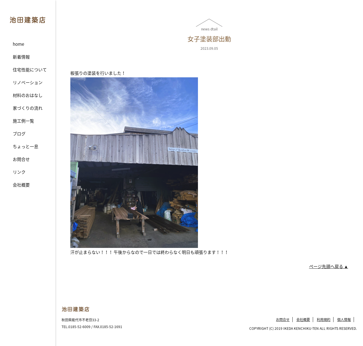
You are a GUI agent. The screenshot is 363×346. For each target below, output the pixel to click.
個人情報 (344, 319)
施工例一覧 (23, 121)
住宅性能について (30, 70)
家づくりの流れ (28, 108)
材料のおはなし (28, 95)
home (18, 44)
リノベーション (28, 82)
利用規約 (323, 319)
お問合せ (21, 159)
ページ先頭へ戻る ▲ (328, 266)
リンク (19, 172)
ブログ (19, 133)
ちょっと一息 (25, 146)
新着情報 (21, 57)
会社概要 (21, 185)
